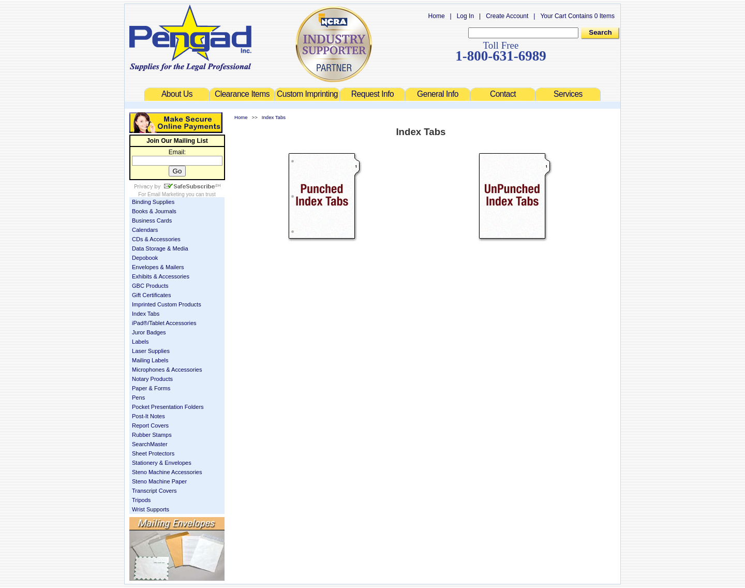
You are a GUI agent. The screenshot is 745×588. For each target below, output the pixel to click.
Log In (465, 16)
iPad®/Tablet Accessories (164, 323)
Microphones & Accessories (167, 369)
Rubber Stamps (152, 435)
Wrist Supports (150, 509)
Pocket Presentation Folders (168, 407)
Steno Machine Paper (159, 481)
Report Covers (150, 425)
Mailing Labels (150, 360)
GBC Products (150, 286)
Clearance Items (242, 94)
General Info (437, 94)
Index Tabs (145, 314)
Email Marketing (166, 194)
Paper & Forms (151, 388)
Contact (503, 94)
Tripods (141, 500)
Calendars (145, 230)
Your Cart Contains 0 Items (577, 16)
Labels (140, 342)
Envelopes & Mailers (158, 267)
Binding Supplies (153, 202)
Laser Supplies (151, 351)
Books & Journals (154, 211)
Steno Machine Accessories (167, 472)
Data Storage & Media (160, 248)
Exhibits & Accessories (160, 276)
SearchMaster (150, 444)
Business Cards (152, 220)
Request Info (372, 94)
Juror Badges (149, 332)
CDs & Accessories (156, 239)
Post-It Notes (148, 416)
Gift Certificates (151, 295)
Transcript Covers (154, 491)
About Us (176, 94)
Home (436, 16)
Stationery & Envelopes (161, 463)
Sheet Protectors (153, 453)
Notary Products (152, 379)
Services (568, 94)
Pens (138, 397)
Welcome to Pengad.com (190, 38)
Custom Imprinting (307, 94)
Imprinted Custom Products (166, 304)
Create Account (507, 16)
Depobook (145, 258)
